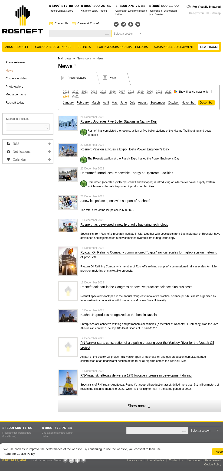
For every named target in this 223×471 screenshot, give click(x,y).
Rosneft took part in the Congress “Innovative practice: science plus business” (136, 287)
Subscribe (193, 460)
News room (209, 47)
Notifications (21, 151)
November (189, 102)
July (132, 102)
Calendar (19, 159)
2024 (75, 95)
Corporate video (16, 78)
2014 (94, 91)
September (157, 102)
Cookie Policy (212, 464)
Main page (64, 58)
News (9, 70)
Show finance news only (193, 91)
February (83, 102)
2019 (140, 91)
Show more (137, 406)
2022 (168, 91)
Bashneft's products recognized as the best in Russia (118, 315)
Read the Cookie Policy (19, 453)
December (206, 102)
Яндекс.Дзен (130, 24)
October (173, 102)
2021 (159, 91)
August (142, 102)
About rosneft (16, 47)
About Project (212, 460)
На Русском (196, 13)
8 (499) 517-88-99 (64, 6)
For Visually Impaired (207, 6)
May (115, 102)
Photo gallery (14, 86)
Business (84, 47)
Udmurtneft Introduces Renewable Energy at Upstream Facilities (126, 173)
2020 (150, 91)
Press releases (16, 62)
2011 (66, 91)
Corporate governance (53, 47)
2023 (66, 95)
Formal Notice (155, 460)
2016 (112, 91)
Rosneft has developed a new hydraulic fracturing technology (124, 224)
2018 (131, 91)
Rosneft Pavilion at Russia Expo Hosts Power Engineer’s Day (124, 149)
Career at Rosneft (88, 23)
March (96, 102)
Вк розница (137, 24)
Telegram (123, 24)
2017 (122, 91)
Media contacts (16, 94)
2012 (75, 91)
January (68, 102)
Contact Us (61, 23)
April (106, 102)
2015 (103, 91)
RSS (16, 144)
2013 (85, 91)
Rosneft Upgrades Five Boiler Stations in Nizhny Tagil (118, 121)
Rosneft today (15, 102)
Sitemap (215, 13)
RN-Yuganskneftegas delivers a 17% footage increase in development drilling (136, 375)
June (123, 102)
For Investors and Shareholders (122, 47)
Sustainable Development (173, 47)
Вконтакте (116, 24)
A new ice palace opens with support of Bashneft (115, 201)
